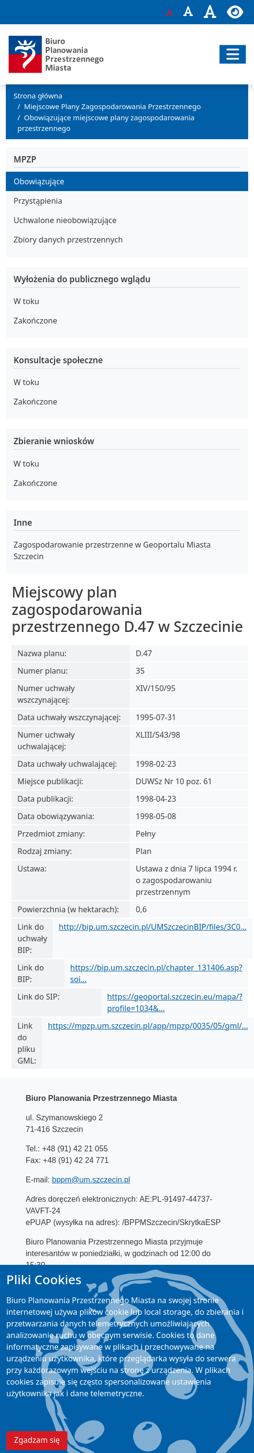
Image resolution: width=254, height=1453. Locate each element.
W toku (26, 301)
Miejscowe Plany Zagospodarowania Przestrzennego (112, 106)
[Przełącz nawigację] (232, 54)
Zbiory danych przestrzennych (68, 239)
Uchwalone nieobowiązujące (65, 220)
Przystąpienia (38, 200)
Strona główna (38, 95)
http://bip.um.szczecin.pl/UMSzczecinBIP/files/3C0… (152, 926)
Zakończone (35, 320)
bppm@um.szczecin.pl (91, 1180)
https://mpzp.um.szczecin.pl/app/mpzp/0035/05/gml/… (148, 1025)
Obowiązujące (39, 181)
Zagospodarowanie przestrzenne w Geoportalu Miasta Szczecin (112, 550)
